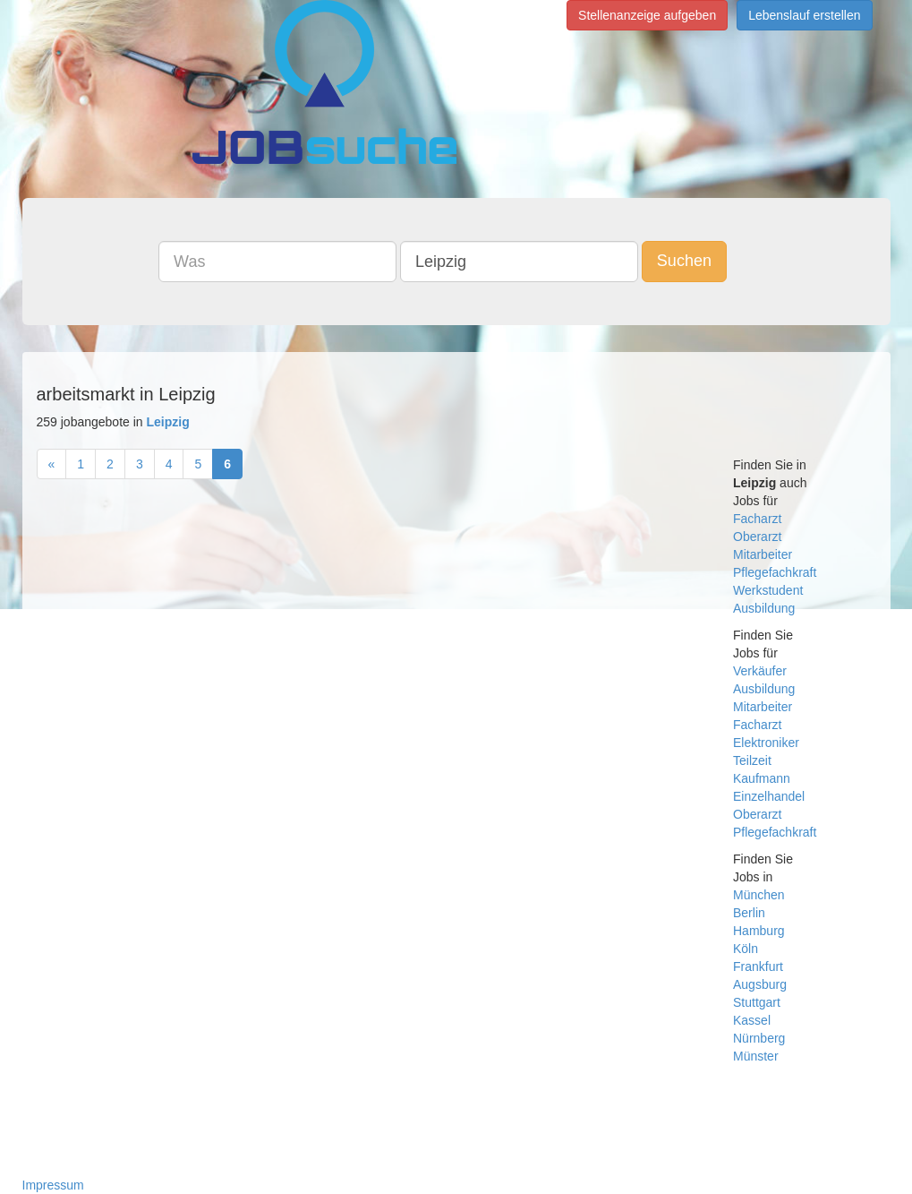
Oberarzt (757, 536)
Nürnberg (759, 1038)
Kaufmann (761, 778)
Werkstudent (768, 590)
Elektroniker (766, 742)
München (759, 895)
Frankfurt (758, 966)
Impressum (53, 1185)
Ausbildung (764, 608)
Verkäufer (760, 671)
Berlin (749, 913)
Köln (745, 948)
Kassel (752, 1020)
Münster (756, 1056)
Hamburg (759, 930)
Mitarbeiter (762, 554)
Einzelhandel (769, 796)
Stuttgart (756, 1002)
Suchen (684, 261)
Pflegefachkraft (774, 572)
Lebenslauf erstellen (804, 15)
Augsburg (760, 984)
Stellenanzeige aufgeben (647, 15)
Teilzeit (752, 760)
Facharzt (757, 518)
